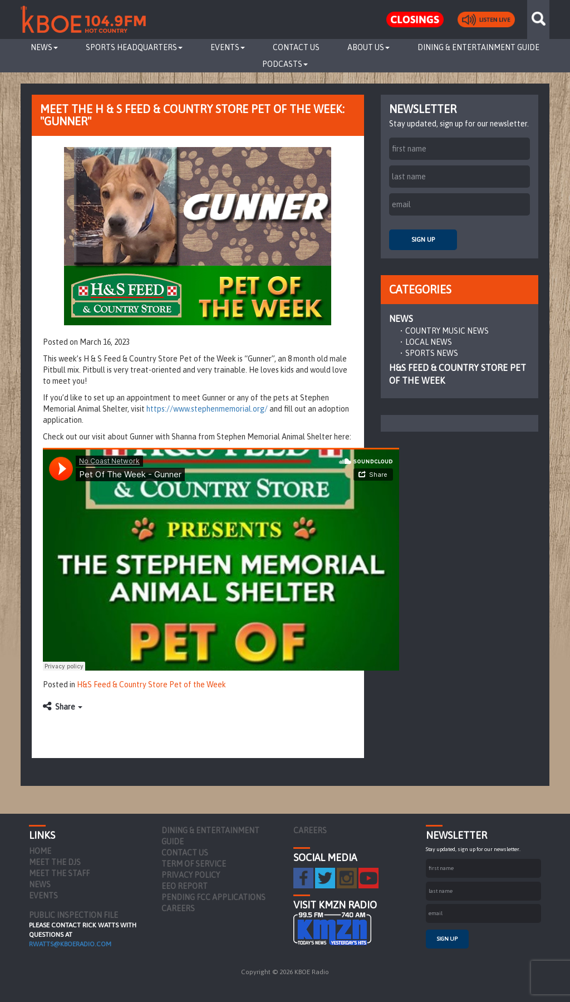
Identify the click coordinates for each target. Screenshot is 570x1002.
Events (227, 47)
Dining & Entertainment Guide (478, 47)
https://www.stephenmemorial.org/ (207, 408)
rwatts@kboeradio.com (70, 944)
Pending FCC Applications (213, 897)
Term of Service (193, 863)
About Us (368, 47)
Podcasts (285, 64)
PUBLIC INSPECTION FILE (73, 915)
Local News (428, 342)
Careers (178, 908)
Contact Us (296, 47)
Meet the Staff (59, 873)
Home (40, 851)
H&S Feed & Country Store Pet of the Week (151, 684)
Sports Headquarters (134, 47)
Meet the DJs (55, 862)
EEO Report (184, 886)
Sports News (431, 353)
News (44, 47)
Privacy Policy (190, 875)
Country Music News (447, 330)
